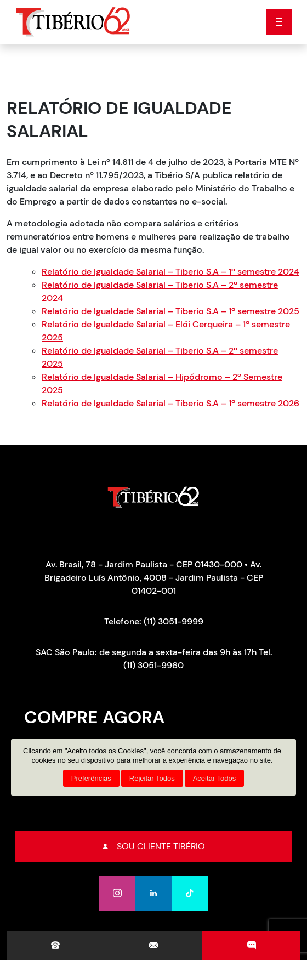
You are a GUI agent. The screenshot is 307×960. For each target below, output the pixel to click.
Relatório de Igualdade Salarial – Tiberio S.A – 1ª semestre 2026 (170, 403)
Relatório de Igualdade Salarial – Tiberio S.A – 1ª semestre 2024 (170, 271)
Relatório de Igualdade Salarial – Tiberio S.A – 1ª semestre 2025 (170, 311)
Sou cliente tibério (154, 846)
